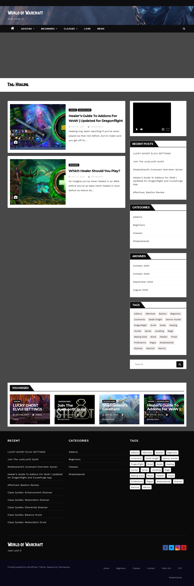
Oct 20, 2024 (22, 415)
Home (106, 568)
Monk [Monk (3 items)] (153, 337)
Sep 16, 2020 (78, 127)
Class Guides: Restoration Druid (27, 522)
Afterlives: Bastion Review (148, 192)
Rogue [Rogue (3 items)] (153, 342)
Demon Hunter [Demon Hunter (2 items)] (173, 319)
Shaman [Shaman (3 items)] (138, 348)
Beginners (49, 28)
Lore (87, 28)
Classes (70, 28)
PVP (180, 568)
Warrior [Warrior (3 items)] (162, 348)
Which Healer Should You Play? (94, 171)
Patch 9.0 (166, 568)
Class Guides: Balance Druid (25, 514)
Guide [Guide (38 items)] (163, 325)
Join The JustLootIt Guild (148, 161)
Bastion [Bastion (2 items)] (163, 313)
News (101, 28)
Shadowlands (85, 110)
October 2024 (141, 265)
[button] (184, 28)
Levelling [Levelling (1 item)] (159, 331)
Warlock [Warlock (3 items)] (150, 348)
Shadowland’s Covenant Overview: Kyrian (158, 169)
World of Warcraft (25, 13)
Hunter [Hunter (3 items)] (137, 331)
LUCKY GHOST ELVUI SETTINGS (152, 153)
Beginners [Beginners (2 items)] (175, 313)
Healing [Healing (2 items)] (173, 325)
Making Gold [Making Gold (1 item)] (140, 337)
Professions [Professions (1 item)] (140, 342)
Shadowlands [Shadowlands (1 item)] (167, 342)
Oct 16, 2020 (67, 415)
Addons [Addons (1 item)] (138, 313)
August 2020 (140, 289)
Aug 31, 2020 (78, 177)
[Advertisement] (97, 55)
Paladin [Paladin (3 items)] (163, 337)
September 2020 (143, 281)
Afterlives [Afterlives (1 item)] (150, 313)
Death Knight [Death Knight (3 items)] (155, 319)
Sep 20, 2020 (112, 415)
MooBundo (95, 127)
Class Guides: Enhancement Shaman (30, 492)
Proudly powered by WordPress (23, 567)
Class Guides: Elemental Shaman (28, 507)
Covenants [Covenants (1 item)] (139, 319)
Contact (151, 568)
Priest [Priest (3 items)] (174, 337)
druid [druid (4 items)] (153, 325)
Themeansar (64, 567)
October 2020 (141, 273)
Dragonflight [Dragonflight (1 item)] (140, 325)
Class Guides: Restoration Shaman (28, 499)
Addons (27, 28)
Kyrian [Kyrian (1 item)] (148, 331)
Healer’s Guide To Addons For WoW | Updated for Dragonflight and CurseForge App (96, 121)
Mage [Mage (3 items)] (170, 331)
